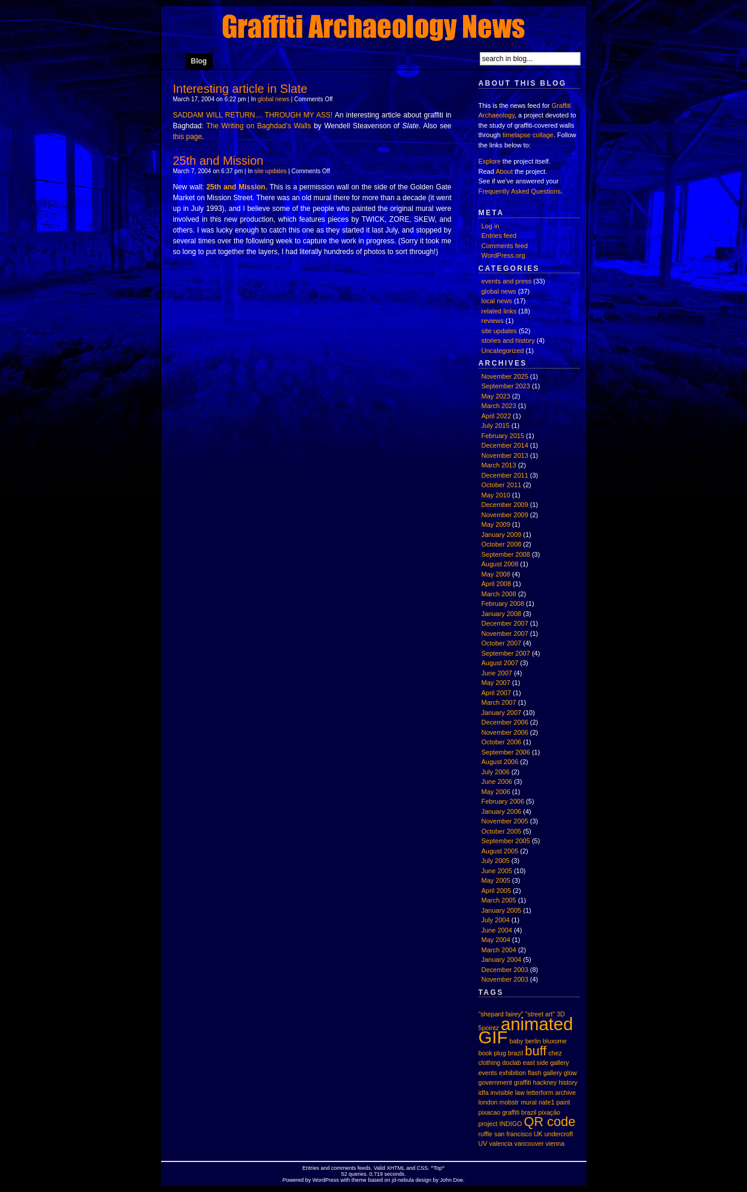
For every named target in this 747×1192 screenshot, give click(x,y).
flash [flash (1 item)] (535, 1072)
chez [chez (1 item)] (555, 1053)
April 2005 (497, 890)
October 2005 (502, 831)
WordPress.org (503, 255)
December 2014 (505, 445)
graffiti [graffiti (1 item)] (522, 1082)
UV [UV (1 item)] (483, 1143)
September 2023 (506, 386)
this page (187, 136)
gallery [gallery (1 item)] (552, 1072)
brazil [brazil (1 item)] (515, 1053)
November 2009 (505, 514)
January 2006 (502, 811)
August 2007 (500, 662)
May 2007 (496, 682)
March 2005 (499, 900)
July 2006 (496, 771)
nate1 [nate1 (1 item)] (547, 1102)
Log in (491, 226)
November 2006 (505, 732)
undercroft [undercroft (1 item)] (559, 1133)
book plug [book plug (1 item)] (492, 1053)
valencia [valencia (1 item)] (500, 1143)
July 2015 (496, 425)
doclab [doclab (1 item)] (511, 1062)
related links (499, 311)
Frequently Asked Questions (520, 191)
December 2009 (505, 504)
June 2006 (497, 781)
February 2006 (503, 801)
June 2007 (497, 673)
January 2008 (502, 613)
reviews (493, 320)
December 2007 (505, 623)
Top (438, 1168)
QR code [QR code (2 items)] (549, 1121)
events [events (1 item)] (488, 1072)
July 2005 (496, 860)
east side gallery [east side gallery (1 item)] (546, 1062)
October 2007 (502, 643)
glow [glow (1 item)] (570, 1072)
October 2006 (502, 742)
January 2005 (502, 910)
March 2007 (499, 702)
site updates (271, 171)
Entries (311, 1168)
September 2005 (506, 840)
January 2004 (502, 959)
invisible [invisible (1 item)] (502, 1092)
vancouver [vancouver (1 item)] (529, 1143)
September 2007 (506, 653)
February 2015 (503, 435)
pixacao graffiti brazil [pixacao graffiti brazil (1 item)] (508, 1112)
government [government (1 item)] (495, 1082)
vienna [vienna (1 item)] (555, 1143)
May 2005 (496, 880)
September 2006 (506, 752)
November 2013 (505, 455)
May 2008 (496, 574)
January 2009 (502, 534)
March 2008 (499, 593)
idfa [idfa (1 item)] (484, 1092)
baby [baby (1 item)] (516, 1041)
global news (273, 99)
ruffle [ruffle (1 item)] (486, 1133)
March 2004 (499, 949)
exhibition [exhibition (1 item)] (512, 1072)
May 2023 (496, 396)
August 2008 (500, 564)
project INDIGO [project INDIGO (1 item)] (500, 1123)
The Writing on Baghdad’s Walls (258, 126)
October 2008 (502, 544)
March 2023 (499, 405)
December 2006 (505, 722)
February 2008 (503, 603)
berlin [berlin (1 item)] (533, 1041)
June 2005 (497, 870)
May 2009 (496, 524)
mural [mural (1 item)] (529, 1102)
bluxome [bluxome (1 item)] (555, 1041)
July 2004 (496, 920)
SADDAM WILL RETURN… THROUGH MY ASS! (253, 115)
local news (497, 300)
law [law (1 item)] (520, 1092)
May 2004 (496, 939)
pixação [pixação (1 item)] (550, 1112)
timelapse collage (528, 134)
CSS (422, 1168)
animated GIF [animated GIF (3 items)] (526, 1031)
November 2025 (505, 376)
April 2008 (497, 583)
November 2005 (505, 821)
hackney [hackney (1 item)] (545, 1082)
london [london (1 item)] (488, 1102)
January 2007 (502, 712)
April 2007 (497, 692)
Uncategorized (503, 350)
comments (343, 1168)
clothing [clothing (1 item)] (490, 1062)
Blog (199, 61)
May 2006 (496, 791)
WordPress (326, 1180)
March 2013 (499, 465)
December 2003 (505, 969)
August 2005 (500, 851)
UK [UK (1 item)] (538, 1133)
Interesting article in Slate (240, 88)
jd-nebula (403, 1180)
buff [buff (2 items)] (535, 1050)
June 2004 (497, 930)
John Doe (451, 1180)
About (504, 171)
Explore (490, 161)
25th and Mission (218, 160)
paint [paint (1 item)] (563, 1102)
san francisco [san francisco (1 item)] (513, 1133)
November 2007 (505, 633)
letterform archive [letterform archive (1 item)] (551, 1092)
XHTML (396, 1168)
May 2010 (496, 495)
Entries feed (499, 235)
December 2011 (505, 475)
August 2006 (500, 761)
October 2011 (502, 484)
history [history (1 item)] (568, 1082)
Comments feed (505, 245)
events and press (507, 281)
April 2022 (497, 416)
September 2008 (506, 554)
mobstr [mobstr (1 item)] (509, 1102)
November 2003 (505, 979)
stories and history (508, 340)
